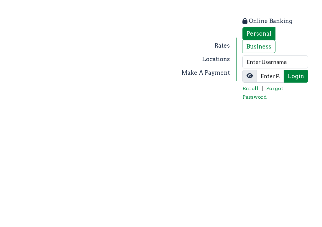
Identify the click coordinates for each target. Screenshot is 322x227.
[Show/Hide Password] (249, 76)
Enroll (250, 88)
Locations (216, 59)
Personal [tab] (259, 33)
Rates (222, 45)
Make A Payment (205, 72)
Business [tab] (258, 46)
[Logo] (61, 59)
